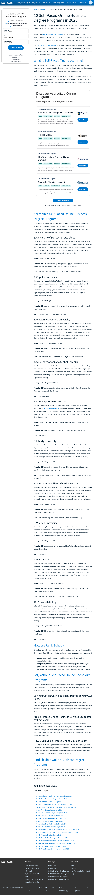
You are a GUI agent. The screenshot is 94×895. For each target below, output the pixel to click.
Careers (73, 868)
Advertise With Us (50, 889)
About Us (30, 889)
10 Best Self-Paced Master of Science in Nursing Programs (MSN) (58, 829)
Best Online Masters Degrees (58, 876)
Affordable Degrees (31, 865)
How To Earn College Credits (81, 871)
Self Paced (28, 871)
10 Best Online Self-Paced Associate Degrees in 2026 (54, 804)
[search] (91, 2)
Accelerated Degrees (32, 868)
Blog (72, 865)
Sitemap (90, 888)
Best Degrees (52, 868)
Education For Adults (32, 882)
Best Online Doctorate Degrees (58, 879)
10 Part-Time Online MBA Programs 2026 (49, 821)
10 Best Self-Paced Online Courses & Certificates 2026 (54, 796)
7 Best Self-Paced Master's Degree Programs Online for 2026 (56, 807)
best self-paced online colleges (52, 34)
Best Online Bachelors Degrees (58, 874)
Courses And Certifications (34, 879)
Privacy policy (77, 889)
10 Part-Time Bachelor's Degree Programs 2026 (52, 818)
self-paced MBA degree (51, 408)
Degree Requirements (32, 874)
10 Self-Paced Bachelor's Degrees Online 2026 (51, 799)
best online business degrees (46, 45)
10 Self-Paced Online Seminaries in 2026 (49, 835)
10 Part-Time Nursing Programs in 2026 (49, 810)
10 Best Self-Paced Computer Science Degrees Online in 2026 (57, 832)
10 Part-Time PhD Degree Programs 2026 (49, 816)
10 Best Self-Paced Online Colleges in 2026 (50, 802)
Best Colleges (52, 865)
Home (35, 9)
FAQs (72, 874)
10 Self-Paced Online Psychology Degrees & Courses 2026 (55, 843)
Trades (27, 876)
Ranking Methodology (63, 889)
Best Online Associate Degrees (58, 871)
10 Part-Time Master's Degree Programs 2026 (51, 827)
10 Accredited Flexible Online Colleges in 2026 (51, 824)
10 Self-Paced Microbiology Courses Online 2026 (52, 849)
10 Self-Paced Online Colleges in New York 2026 (52, 838)
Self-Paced (42, 9)
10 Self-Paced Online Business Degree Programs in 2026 (55, 841)
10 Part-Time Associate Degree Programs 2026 (51, 813)
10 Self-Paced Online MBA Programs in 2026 (51, 846)
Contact (39, 888)
